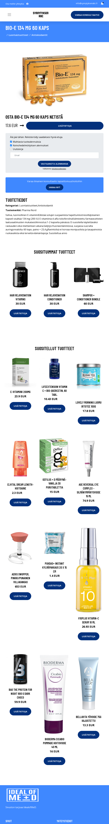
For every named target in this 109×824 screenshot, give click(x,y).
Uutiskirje (18, 149)
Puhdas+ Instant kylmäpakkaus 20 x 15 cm (54, 567)
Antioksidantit (40, 35)
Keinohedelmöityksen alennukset (30, 145)
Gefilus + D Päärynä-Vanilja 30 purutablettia (54, 483)
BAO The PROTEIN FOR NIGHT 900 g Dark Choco (20, 693)
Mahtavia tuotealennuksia (27, 141)
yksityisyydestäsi (59, 168)
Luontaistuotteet (18, 35)
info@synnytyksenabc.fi (86, 3)
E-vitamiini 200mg (20, 392)
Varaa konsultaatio (87, 14)
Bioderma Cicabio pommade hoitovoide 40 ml (54, 743)
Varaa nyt (54, 187)
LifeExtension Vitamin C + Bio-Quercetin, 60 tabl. (54, 390)
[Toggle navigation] (9, 14)
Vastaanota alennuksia (54, 163)
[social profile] (27, 4)
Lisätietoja (65, 125)
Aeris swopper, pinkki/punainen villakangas (20, 578)
